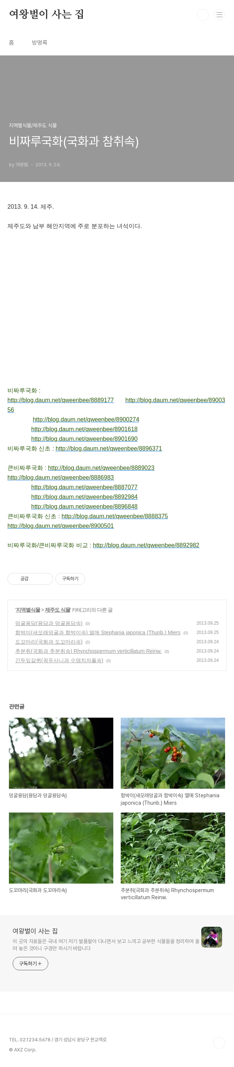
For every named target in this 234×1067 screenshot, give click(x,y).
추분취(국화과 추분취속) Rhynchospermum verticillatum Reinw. (88, 651)
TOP (219, 1043)
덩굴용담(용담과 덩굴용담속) (48, 623)
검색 (202, 14)
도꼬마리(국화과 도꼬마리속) (48, 642)
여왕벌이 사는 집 (46, 15)
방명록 (40, 42)
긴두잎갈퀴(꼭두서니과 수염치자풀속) (59, 660)
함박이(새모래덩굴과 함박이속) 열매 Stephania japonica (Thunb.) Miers (98, 632)
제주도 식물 (57, 610)
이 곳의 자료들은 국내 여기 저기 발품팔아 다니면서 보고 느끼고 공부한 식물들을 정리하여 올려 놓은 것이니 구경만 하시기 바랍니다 (106, 944)
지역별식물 (28, 610)
